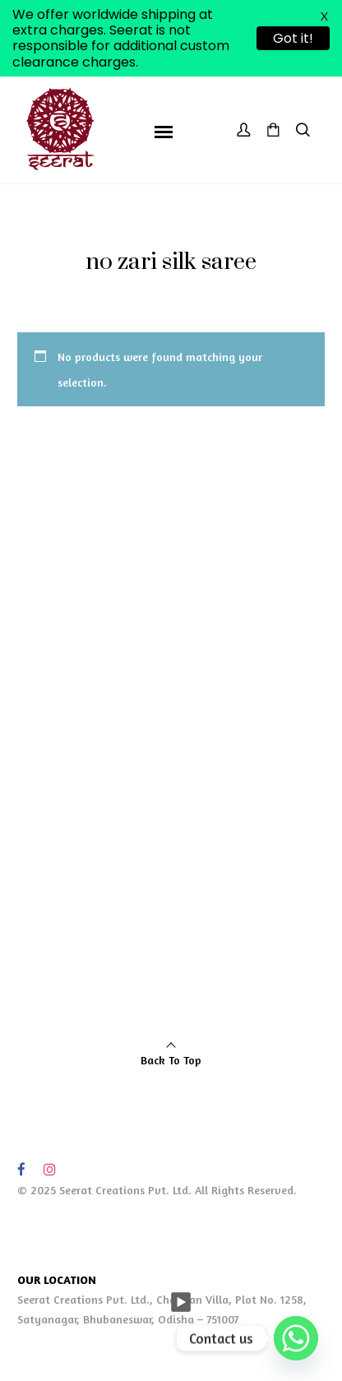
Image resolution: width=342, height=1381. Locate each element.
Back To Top (171, 1060)
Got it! (293, 38)
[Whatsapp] (296, 1338)
